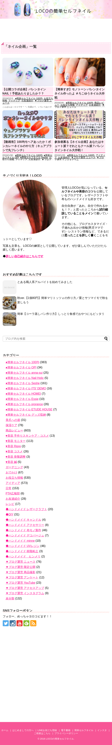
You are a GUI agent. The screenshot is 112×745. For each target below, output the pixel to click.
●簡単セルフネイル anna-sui (24, 372)
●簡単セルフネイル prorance (24, 404)
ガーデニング (14, 467)
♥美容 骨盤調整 (16, 456)
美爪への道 (13, 419)
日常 (8, 488)
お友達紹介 (27, 100)
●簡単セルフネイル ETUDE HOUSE (29, 409)
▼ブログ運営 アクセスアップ (25, 587)
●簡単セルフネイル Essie (22, 398)
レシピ (10, 503)
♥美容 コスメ (14, 451)
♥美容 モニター (16, 440)
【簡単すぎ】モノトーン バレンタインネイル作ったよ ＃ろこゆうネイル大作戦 (79, 93)
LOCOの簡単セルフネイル (60, 738)
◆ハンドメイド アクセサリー (25, 524)
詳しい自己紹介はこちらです (24, 256)
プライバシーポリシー (66, 733)
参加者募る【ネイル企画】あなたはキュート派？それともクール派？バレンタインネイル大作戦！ (79, 146)
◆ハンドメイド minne (20, 540)
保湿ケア (11, 425)
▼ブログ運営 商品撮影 (20, 572)
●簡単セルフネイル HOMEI (23, 393)
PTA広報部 (13, 493)
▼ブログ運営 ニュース (83, 157)
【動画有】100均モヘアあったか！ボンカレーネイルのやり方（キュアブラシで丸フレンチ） (27, 146)
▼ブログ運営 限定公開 (20, 566)
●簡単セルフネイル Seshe (34, 157)
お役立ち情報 (67, 105)
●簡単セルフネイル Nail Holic (25, 377)
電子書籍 (65, 730)
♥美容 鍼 (11, 461)
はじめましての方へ (23, 730)
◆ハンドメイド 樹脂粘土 (22, 551)
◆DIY (9, 514)
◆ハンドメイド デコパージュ (25, 535)
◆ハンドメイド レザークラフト (26, 509)
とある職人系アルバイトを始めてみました (44, 282)
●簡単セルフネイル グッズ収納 (26, 414)
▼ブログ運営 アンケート (22, 577)
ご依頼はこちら (42, 733)
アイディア (14, 100)
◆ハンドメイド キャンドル (23, 519)
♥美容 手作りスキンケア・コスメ (27, 435)
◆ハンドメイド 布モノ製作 (23, 530)
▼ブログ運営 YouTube (20, 582)
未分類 (10, 598)
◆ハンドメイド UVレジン (23, 545)
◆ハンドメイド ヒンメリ (23, 556)
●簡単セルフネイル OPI (21, 367)
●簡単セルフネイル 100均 (28, 98)
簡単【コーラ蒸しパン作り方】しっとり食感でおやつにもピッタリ (60, 313)
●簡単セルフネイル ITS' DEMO (26, 388)
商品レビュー (14, 430)
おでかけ (11, 472)
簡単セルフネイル (83, 730)
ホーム (4, 730)
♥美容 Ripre (13, 446)
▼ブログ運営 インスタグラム (25, 593)
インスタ (102, 730)
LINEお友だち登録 (47, 730)
